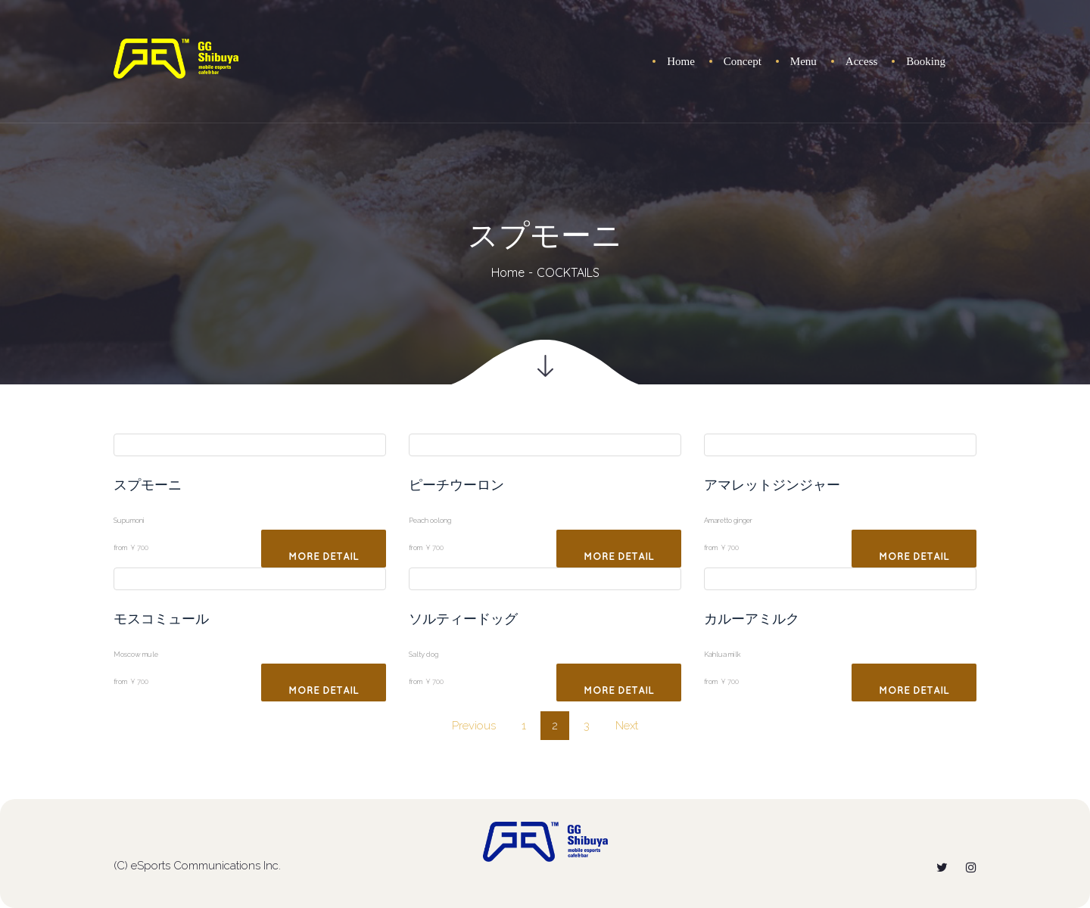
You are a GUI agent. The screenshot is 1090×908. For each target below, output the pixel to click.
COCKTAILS (568, 272)
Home (508, 272)
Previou (474, 725)
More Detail (323, 556)
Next (626, 725)
